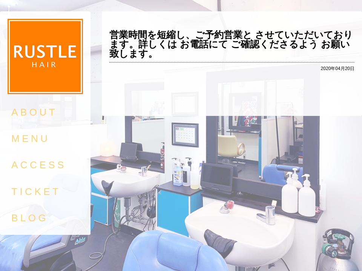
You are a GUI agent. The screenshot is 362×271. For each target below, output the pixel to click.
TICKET (36, 191)
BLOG (29, 218)
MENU (30, 138)
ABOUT (34, 112)
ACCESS (38, 165)
